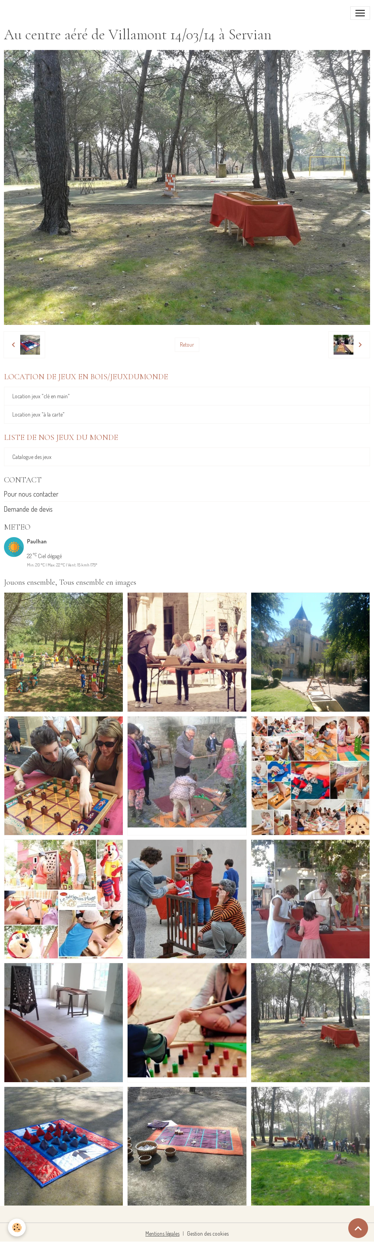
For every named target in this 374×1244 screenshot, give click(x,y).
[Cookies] (17, 1227)
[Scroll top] (358, 1228)
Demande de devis (28, 509)
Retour (187, 344)
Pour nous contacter (31, 494)
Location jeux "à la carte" (38, 414)
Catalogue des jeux (32, 456)
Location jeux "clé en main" (41, 396)
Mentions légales (162, 1233)
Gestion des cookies (208, 1233)
